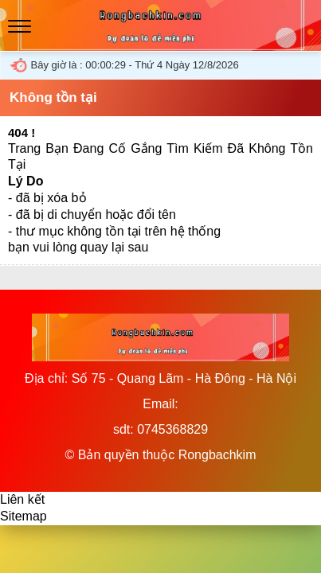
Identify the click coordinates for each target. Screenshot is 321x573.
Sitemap (23, 516)
